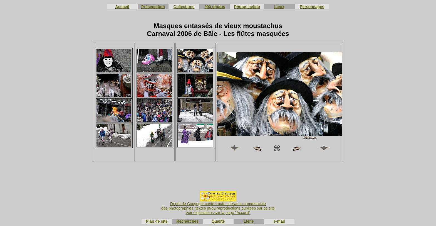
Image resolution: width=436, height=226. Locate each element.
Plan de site (157, 221)
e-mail (279, 221)
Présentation (153, 6)
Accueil (122, 6)
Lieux (279, 6)
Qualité (218, 221)
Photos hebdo (247, 6)
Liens (249, 221)
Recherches (187, 221)
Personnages (312, 6)
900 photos (215, 6)
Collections (184, 6)
